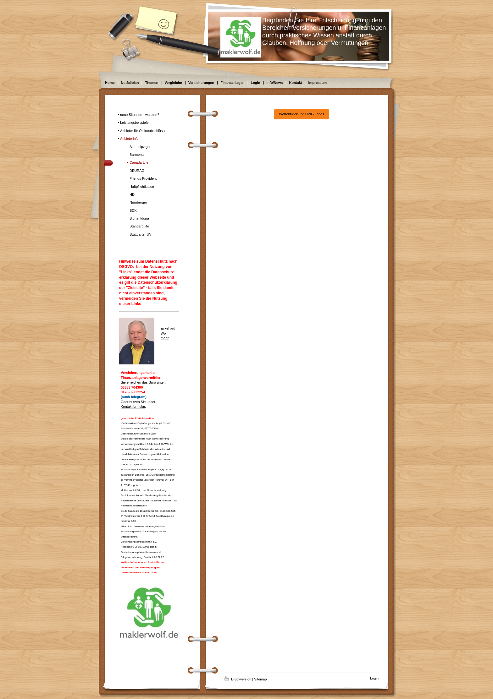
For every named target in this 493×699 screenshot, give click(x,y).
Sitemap (260, 679)
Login (374, 678)
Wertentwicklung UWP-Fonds (301, 114)
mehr (165, 338)
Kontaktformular (133, 406)
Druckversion (238, 679)
